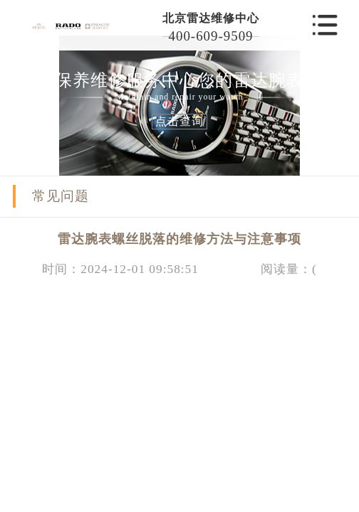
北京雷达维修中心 (210, 18)
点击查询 (179, 121)
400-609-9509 (211, 35)
